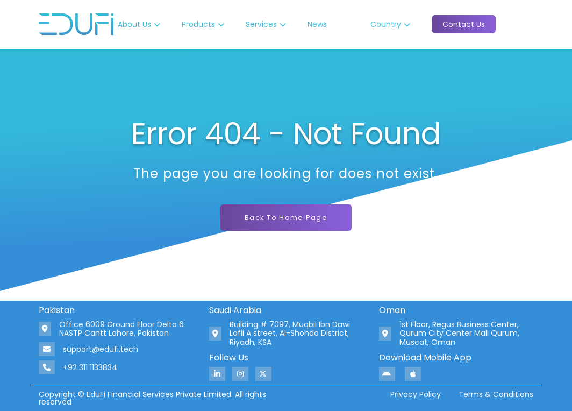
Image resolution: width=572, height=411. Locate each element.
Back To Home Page (286, 217)
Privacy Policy (415, 394)
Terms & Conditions (496, 394)
